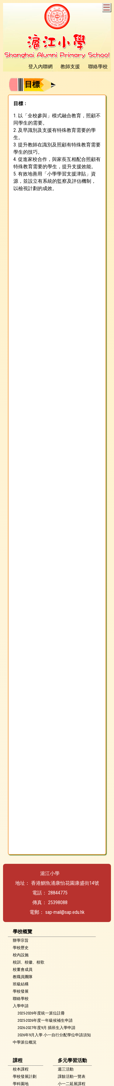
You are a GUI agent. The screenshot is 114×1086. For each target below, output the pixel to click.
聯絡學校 (21, 998)
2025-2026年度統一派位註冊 (41, 1013)
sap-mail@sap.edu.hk (65, 912)
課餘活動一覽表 (71, 1076)
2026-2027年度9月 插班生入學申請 (46, 1027)
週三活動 (66, 1069)
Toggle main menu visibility (107, 6)
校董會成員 (23, 969)
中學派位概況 (24, 1042)
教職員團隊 (23, 976)
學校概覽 (22, 931)
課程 (17, 1060)
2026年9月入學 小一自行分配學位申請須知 (54, 1035)
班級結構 (21, 984)
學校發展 (21, 991)
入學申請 (21, 1006)
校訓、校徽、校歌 (28, 962)
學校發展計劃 (24, 1076)
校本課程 (21, 1069)
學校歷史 (21, 947)
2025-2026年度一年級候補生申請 (45, 1020)
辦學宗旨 (21, 940)
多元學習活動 (72, 1060)
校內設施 (21, 955)
